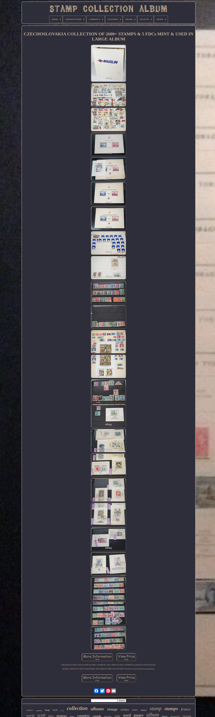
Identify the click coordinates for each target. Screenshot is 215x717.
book (55, 710)
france (185, 709)
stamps (171, 708)
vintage (112, 709)
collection (77, 708)
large (47, 710)
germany (39, 710)
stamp (155, 708)
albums (97, 708)
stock (62, 710)
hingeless (30, 710)
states (135, 709)
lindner (144, 710)
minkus (125, 709)
